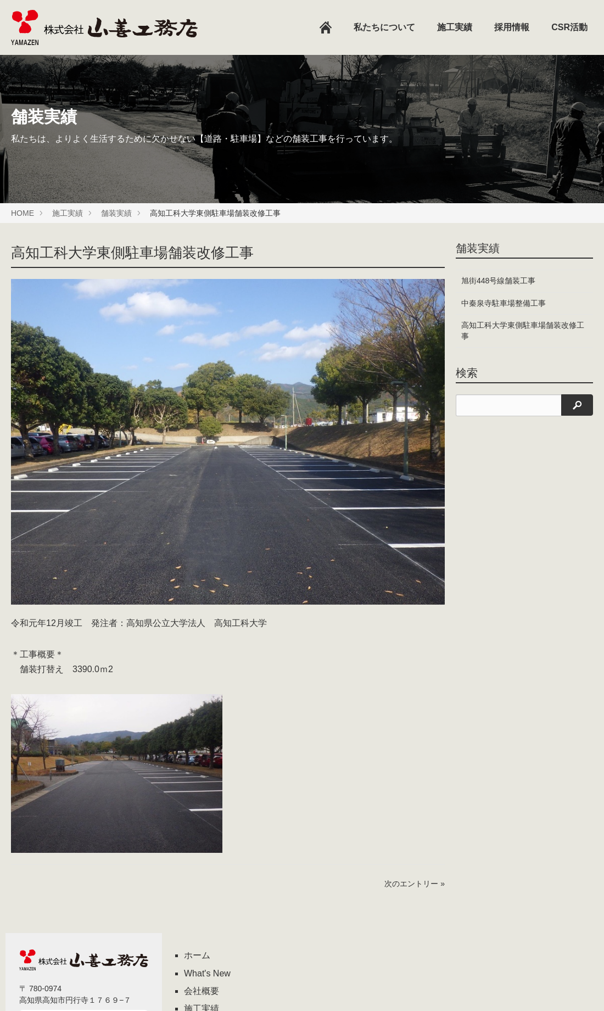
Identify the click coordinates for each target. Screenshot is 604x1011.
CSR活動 (569, 27)
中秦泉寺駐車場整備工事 (503, 303)
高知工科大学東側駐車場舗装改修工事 (519, 330)
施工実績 (454, 27)
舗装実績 (116, 213)
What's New (207, 973)
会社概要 (201, 991)
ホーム (197, 955)
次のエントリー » (414, 883)
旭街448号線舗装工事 (498, 280)
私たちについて (384, 27)
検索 (467, 373)
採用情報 (511, 27)
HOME (22, 213)
